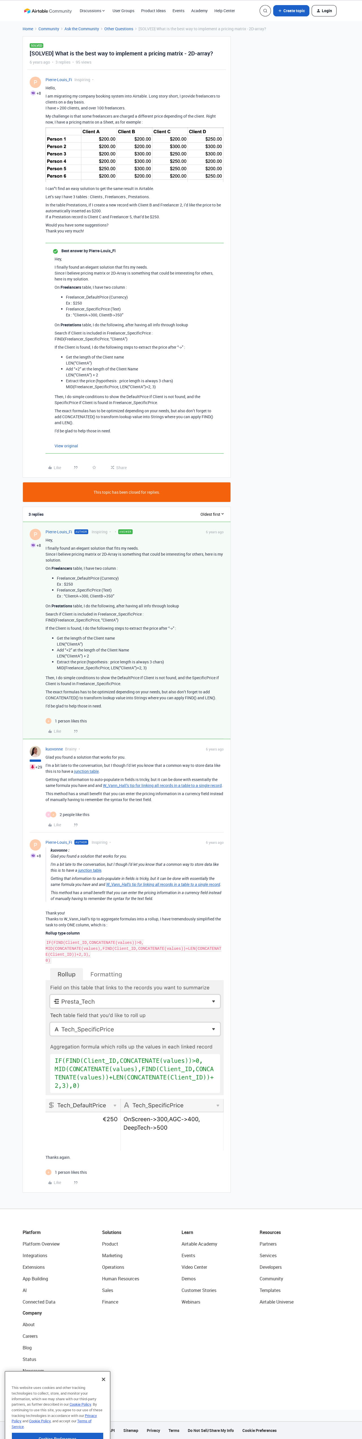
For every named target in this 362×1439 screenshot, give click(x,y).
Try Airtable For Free (43, 1382)
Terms (174, 1430)
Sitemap (130, 1430)
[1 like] (66, 721)
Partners (268, 1244)
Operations (113, 1267)
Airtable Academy (199, 1244)
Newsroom (33, 1371)
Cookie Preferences (259, 1430)
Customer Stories (199, 1290)
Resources (270, 1232)
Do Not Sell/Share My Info (211, 1430)
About (29, 1324)
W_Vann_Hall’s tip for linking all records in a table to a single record (162, 785)
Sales (107, 1290)
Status (29, 1359)
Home (28, 28)
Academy (199, 10)
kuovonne (54, 749)
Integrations (35, 1255)
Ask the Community (81, 28)
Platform (32, 1232)
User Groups (123, 10)
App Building (35, 1279)
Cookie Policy (80, 1420)
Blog (27, 1348)
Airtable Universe (277, 1302)
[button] (291, 10)
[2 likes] (67, 814)
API (112, 1430)
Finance (110, 1302)
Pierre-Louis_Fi (59, 79)
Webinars (191, 1302)
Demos (189, 1279)
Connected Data (39, 1302)
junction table (86, 771)
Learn (187, 1232)
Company (32, 1313)
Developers (271, 1267)
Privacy (153, 1430)
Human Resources (120, 1279)
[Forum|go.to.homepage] (48, 10)
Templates (270, 1290)
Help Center (224, 10)
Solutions (111, 1232)
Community (48, 28)
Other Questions (118, 28)
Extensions (34, 1267)
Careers (30, 1336)
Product (110, 1244)
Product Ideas (153, 10)
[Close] (103, 1395)
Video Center (194, 1267)
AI (25, 1290)
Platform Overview (41, 1244)
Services (268, 1255)
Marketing (112, 1255)
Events (178, 10)
